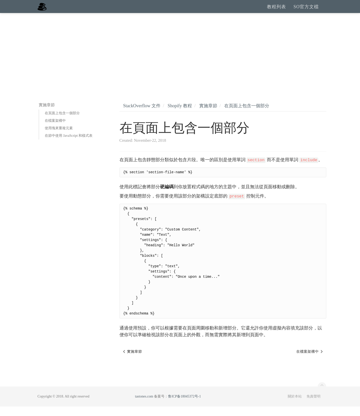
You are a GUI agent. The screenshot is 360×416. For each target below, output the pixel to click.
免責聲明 (313, 406)
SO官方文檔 (306, 11)
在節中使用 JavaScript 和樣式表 (68, 145)
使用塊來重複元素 (59, 138)
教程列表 (276, 11)
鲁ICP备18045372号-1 (184, 406)
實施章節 (208, 115)
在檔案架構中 (55, 130)
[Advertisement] (180, 60)
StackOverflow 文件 (141, 115)
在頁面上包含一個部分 (62, 122)
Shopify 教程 (180, 115)
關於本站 (295, 406)
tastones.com (144, 406)
